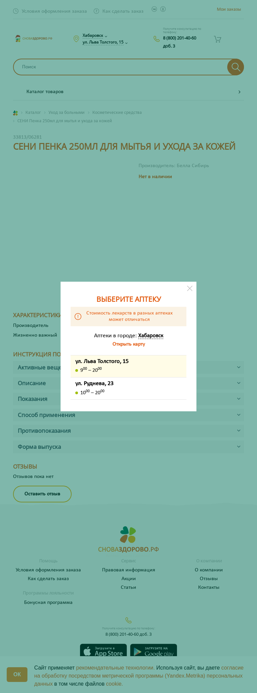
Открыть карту (128, 344)
